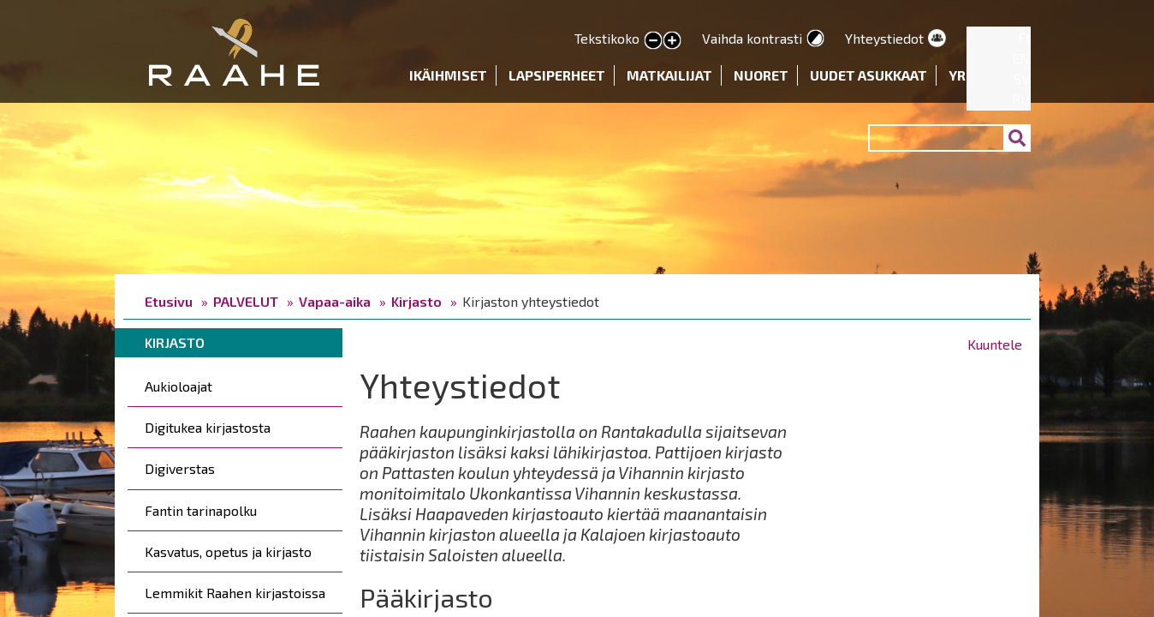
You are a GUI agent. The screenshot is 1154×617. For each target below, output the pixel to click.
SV (1022, 78)
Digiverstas (180, 468)
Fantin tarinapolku (201, 510)
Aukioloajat (178, 386)
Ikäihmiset (448, 75)
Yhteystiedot (884, 38)
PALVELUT (245, 301)
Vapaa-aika (335, 301)
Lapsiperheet (557, 75)
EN (1021, 58)
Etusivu (169, 301)
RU (1021, 99)
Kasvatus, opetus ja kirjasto (228, 551)
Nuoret (761, 75)
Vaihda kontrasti (752, 38)
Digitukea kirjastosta (208, 427)
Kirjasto (416, 301)
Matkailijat (669, 75)
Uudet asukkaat (868, 75)
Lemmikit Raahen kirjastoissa (235, 592)
